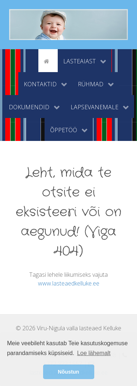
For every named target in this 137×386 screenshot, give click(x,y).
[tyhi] (32, 60)
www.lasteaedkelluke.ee (68, 283)
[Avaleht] (47, 60)
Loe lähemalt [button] (94, 353)
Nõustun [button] (68, 372)
